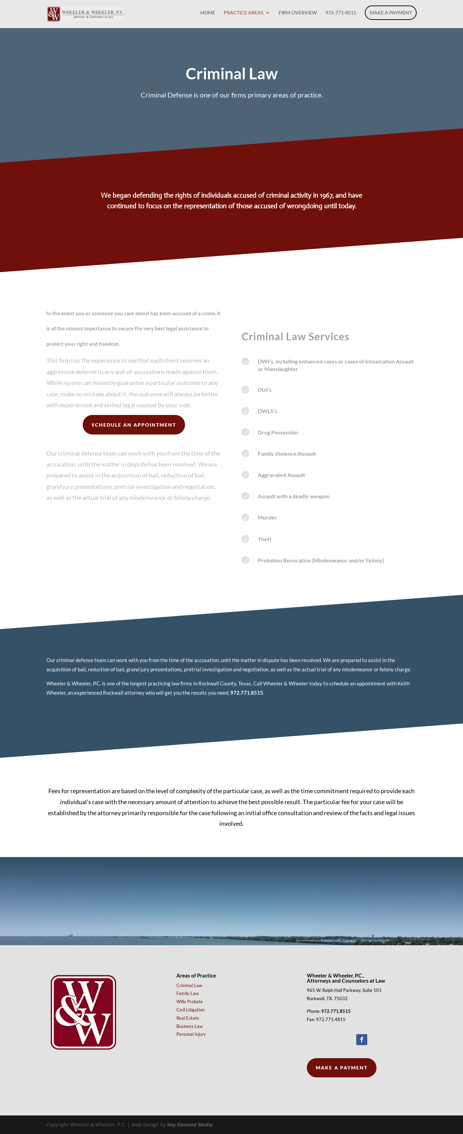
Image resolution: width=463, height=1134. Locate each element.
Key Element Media (189, 1124)
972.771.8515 (246, 693)
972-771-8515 (340, 12)
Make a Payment (391, 12)
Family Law (187, 993)
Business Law (189, 1026)
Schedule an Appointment (134, 425)
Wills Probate (189, 1001)
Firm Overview (298, 12)
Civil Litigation (190, 1009)
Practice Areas (243, 12)
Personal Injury (191, 1034)
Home (207, 12)
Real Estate (187, 1018)
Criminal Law (189, 985)
